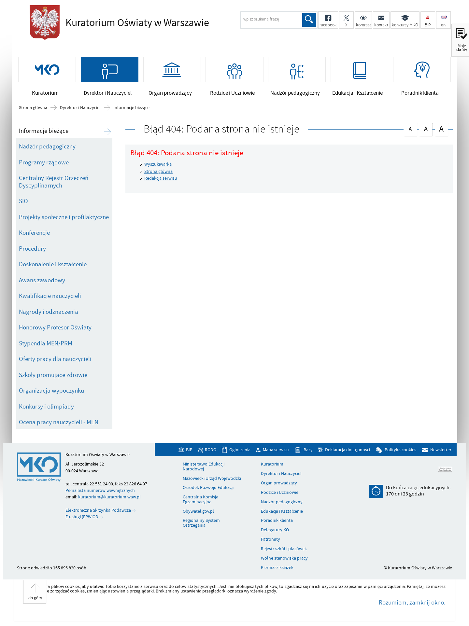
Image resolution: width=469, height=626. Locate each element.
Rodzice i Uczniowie (279, 492)
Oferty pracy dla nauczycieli (55, 359)
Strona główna (33, 107)
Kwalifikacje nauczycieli (50, 296)
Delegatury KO (275, 530)
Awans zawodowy (42, 280)
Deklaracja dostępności (347, 450)
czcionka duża (441, 129)
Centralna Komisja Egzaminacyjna (200, 499)
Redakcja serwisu (160, 178)
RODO (210, 450)
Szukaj (309, 20)
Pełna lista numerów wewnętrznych (100, 490)
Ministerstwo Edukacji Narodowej (203, 466)
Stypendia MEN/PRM (45, 343)
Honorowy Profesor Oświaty (55, 327)
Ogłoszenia (239, 450)
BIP (189, 450)
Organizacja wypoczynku (51, 391)
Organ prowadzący (279, 483)
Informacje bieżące (131, 107)
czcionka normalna (410, 128)
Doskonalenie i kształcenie (53, 264)
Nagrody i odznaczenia (48, 312)
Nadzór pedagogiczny (47, 146)
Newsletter (440, 450)
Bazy (308, 450)
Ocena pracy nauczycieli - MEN (58, 422)
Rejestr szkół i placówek (284, 549)
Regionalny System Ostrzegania (201, 523)
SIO (23, 201)
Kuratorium (272, 464)
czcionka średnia (425, 128)
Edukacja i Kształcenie (282, 511)
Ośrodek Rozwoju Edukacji (208, 487)
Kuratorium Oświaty (135, 23)
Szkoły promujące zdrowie (53, 375)
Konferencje (34, 233)
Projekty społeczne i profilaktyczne (64, 217)
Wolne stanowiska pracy (284, 558)
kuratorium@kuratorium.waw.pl (109, 497)
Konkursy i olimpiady (46, 406)
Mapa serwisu (276, 450)
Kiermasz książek (277, 567)
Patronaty (270, 539)
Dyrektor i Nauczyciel (80, 107)
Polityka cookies (400, 450)
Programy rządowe (44, 162)
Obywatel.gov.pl (198, 511)
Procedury (32, 249)
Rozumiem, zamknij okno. (412, 602)
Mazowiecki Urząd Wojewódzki (212, 478)
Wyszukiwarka (158, 164)
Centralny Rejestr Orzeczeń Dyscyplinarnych (53, 181)
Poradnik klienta (277, 520)
